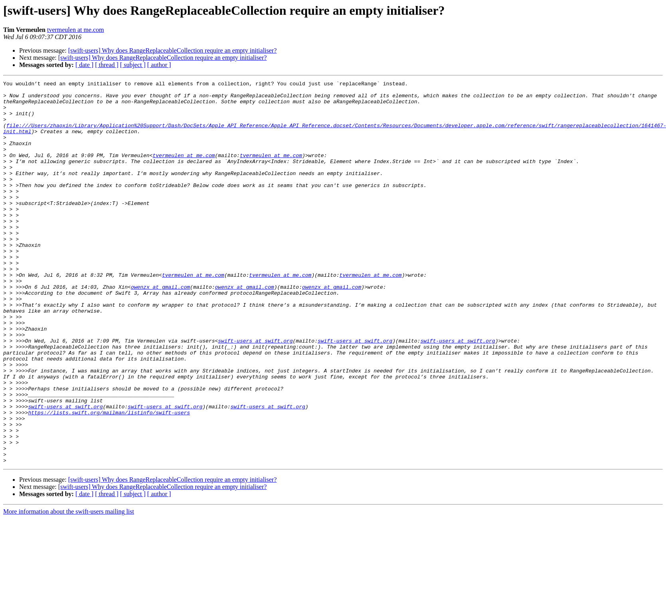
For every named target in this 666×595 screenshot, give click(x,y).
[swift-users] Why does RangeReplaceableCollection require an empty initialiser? (172, 50)
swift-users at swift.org (255, 393)
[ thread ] (107, 64)
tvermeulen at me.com (75, 29)
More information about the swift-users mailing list (68, 588)
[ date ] (84, 64)
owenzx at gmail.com (160, 328)
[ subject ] (133, 64)
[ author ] (159, 64)
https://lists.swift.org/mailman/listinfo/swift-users (109, 479)
